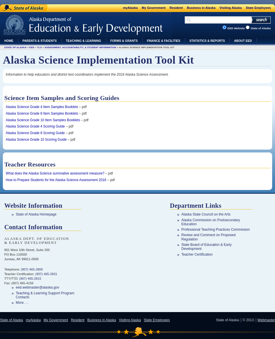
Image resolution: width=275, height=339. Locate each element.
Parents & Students (40, 40)
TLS (39, 47)
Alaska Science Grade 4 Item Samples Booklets (42, 107)
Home (8, 40)
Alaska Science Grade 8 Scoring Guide (35, 133)
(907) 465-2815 (30, 278)
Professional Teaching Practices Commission (215, 230)
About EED (243, 40)
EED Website (236, 28)
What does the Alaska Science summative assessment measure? (55, 173)
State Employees (258, 7)
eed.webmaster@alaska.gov (37, 287)
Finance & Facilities (163, 40)
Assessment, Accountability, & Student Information (80, 47)
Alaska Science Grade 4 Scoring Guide (35, 126)
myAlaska (130, 7)
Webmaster (266, 320)
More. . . (22, 303)
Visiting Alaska (230, 7)
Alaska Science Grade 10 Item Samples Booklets (43, 120)
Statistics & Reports (207, 40)
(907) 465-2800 (32, 269)
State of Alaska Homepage (36, 214)
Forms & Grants (124, 40)
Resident (176, 7)
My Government (154, 7)
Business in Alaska (201, 7)
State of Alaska (22, 7)
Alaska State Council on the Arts (205, 214)
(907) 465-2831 (46, 274)
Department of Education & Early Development (48, 23)
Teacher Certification (197, 254)
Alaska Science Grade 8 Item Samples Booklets (42, 113)
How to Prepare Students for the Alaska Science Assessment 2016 (56, 180)
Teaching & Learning (83, 40)
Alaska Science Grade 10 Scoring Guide (36, 140)
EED (32, 47)
